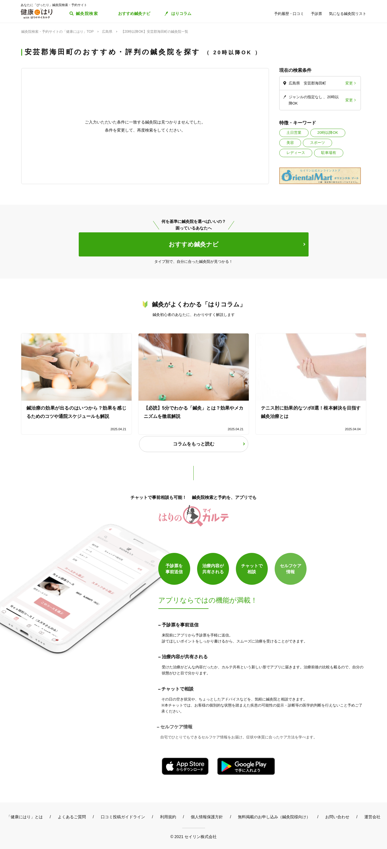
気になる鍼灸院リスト (347, 13)
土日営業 (293, 132)
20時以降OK (327, 132)
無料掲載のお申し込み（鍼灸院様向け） (274, 817)
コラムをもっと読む (193, 443)
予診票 (316, 13)
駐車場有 (328, 152)
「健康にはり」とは (25, 817)
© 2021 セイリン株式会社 (193, 836)
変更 (349, 83)
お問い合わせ (337, 817)
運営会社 (372, 817)
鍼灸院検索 (87, 13)
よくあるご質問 (72, 817)
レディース (295, 152)
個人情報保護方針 (207, 817)
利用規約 (168, 817)
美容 (290, 142)
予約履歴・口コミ (289, 13)
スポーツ (317, 142)
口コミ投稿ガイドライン (123, 817)
